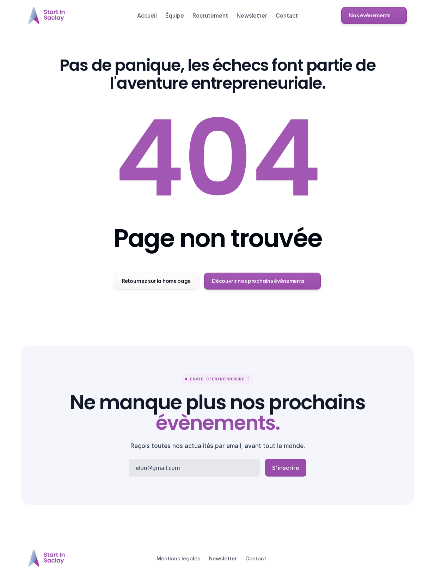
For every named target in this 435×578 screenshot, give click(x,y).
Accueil (147, 15)
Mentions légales (178, 558)
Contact (287, 15)
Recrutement (210, 15)
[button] (374, 15)
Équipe (174, 15)
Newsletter (252, 15)
